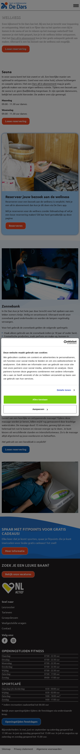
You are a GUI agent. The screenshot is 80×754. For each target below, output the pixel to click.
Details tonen (64, 390)
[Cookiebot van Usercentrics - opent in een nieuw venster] (64, 342)
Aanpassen (40, 409)
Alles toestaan (40, 399)
